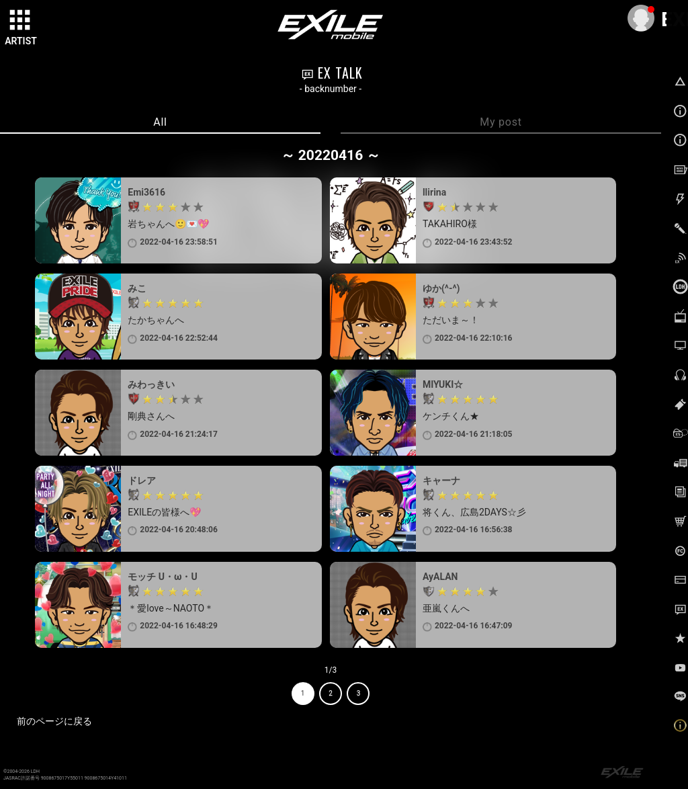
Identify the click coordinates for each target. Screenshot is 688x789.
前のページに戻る (54, 721)
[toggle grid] (20, 20)
